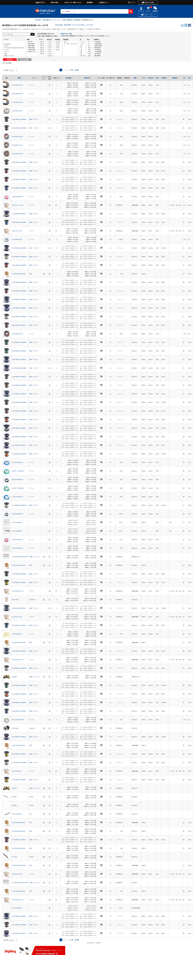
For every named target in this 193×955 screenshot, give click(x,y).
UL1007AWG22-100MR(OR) (19, 694)
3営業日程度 (32, 44)
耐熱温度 (65, 39)
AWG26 (42, 52)
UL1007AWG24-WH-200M (18, 565)
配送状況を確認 (149, 2)
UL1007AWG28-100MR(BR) (19, 702)
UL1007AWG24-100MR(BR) (19, 385)
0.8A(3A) (58, 42)
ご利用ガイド (103, 2)
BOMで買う (55, 2)
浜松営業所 (98, 50)
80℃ (70, 42)
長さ (88, 39)
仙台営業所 (98, 42)
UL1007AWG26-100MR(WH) (19, 762)
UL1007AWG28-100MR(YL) (19, 428)
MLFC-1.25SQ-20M (17, 814)
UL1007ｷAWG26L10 (17, 634)
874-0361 (14, 797)
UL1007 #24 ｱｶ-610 (17, 617)
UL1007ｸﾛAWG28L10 (17, 479)
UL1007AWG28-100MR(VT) (19, 737)
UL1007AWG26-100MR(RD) (19, 265)
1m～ (89, 42)
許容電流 (57, 39)
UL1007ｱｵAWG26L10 (17, 462)
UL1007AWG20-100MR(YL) (19, 779)
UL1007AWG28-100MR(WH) (19, 505)
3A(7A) (58, 48)
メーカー (6, 39)
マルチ (82, 44)
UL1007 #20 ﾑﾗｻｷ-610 (17, 899)
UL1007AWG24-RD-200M (18, 848)
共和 (14, 54)
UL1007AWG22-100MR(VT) (19, 839)
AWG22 (42, 48)
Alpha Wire (14, 44)
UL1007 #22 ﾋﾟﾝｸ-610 (17, 205)
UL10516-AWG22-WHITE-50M (20, 882)
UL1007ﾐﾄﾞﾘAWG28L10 (18, 488)
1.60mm (49, 56)
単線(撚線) (77, 20)
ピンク (82, 42)
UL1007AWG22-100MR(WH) (19, 316)
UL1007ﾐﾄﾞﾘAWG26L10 (18, 471)
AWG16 (42, 42)
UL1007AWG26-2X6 (17, 239)
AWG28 (42, 54)
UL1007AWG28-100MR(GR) (19, 685)
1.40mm (49, 50)
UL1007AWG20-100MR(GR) (19, 299)
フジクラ (14, 52)
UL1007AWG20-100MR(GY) (19, 916)
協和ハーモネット (14, 56)
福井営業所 (98, 56)
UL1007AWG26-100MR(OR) (19, 436)
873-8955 (14, 805)
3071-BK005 (15, 728)
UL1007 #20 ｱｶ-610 (17, 874)
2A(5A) (58, 46)
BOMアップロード (149, 15)
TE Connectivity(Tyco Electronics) (14, 48)
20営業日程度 (32, 50)
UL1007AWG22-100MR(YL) (19, 582)
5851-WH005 (15, 599)
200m (89, 50)
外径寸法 (49, 39)
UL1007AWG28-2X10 (17, 334)
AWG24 (42, 50)
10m (89, 46)
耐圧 (157, 78)
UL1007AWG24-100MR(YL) (19, 754)
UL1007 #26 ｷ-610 (16, 771)
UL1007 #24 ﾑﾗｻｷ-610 (17, 659)
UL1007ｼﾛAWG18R (17, 522)
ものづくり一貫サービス (73, 2)
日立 (30, 814)
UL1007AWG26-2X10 (17, 153)
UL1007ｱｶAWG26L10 (17, 196)
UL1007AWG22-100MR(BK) (19, 162)
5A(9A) (58, 50)
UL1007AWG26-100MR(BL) (19, 222)
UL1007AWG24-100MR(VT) (19, 325)
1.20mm (49, 42)
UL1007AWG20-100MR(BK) (19, 119)
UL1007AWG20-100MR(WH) (19, 668)
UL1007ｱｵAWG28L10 (17, 496)
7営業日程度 (32, 48)
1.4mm (49, 52)
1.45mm (49, 54)
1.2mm (49, 44)
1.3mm (49, 48)
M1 (56, 205)
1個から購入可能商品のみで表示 (47, 36)
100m (89, 48)
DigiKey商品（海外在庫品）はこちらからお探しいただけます (74, 25)
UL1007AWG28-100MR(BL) (19, 308)
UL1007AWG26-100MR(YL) (19, 213)
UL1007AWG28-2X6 (17, 111)
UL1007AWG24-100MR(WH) (19, 256)
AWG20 (42, 46)
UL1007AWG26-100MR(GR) (19, 651)
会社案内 (90, 2)
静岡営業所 (98, 48)
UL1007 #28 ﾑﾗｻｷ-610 (17, 591)
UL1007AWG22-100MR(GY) (19, 376)
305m (89, 54)
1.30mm (49, 46)
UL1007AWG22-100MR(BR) (19, 411)
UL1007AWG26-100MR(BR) (19, 368)
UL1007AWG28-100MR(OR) (19, 454)
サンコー (14, 50)
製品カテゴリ (40, 2)
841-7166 (14, 857)
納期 (28, 39)
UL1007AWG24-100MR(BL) (19, 188)
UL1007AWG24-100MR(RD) (19, 179)
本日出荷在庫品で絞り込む (45, 34)
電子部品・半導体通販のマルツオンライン (48, 20)
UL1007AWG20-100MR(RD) (19, 291)
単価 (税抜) (69, 78)
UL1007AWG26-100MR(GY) (19, 394)
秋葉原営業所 (98, 44)
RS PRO (14, 46)
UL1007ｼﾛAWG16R (17, 908)
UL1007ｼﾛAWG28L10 (17, 548)
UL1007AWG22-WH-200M (18, 642)
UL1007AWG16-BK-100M (18, 891)
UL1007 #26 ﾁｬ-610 (17, 231)
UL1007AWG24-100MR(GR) (19, 351)
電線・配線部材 (68, 20)
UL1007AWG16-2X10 (17, 145)
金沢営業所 (98, 54)
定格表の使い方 (65, 34)
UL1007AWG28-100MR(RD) (19, 248)
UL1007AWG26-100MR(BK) (19, 128)
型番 (19, 78)
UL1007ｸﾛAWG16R (17, 531)
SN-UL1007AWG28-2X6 (18, 719)
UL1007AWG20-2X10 (17, 102)
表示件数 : (6, 70)
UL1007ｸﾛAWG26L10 (17, 514)
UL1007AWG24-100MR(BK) (19, 574)
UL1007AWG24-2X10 (17, 93)
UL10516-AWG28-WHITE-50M (20, 556)
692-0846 (14, 788)
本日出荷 (32, 42)
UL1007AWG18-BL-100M (18, 745)
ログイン (133, 2)
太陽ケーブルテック (34, 556)
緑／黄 (82, 56)
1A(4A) (58, 44)
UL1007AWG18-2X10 (17, 136)
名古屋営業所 (98, 52)
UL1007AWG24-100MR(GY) (19, 359)
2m (89, 44)
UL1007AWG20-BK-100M (18, 831)
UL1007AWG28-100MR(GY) (19, 608)
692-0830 (14, 677)
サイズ (41, 39)
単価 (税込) (87, 78)
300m (89, 52)
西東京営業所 (98, 46)
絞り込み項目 (7, 63)
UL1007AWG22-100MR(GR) (19, 342)
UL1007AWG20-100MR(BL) (19, 711)
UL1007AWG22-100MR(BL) (19, 625)
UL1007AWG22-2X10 (17, 85)
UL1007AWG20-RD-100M (18, 274)
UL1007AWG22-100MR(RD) (19, 171)
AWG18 (42, 44)
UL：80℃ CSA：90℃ (70, 44)
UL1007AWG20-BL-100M (18, 822)
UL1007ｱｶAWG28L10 (17, 539)
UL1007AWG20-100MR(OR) (19, 282)
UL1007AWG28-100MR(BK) (19, 402)
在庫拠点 (96, 39)
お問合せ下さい (32, 52)
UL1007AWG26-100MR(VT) (19, 445)
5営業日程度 (32, 46)
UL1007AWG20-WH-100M (18, 865)
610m (89, 56)
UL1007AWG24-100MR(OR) (19, 419)
